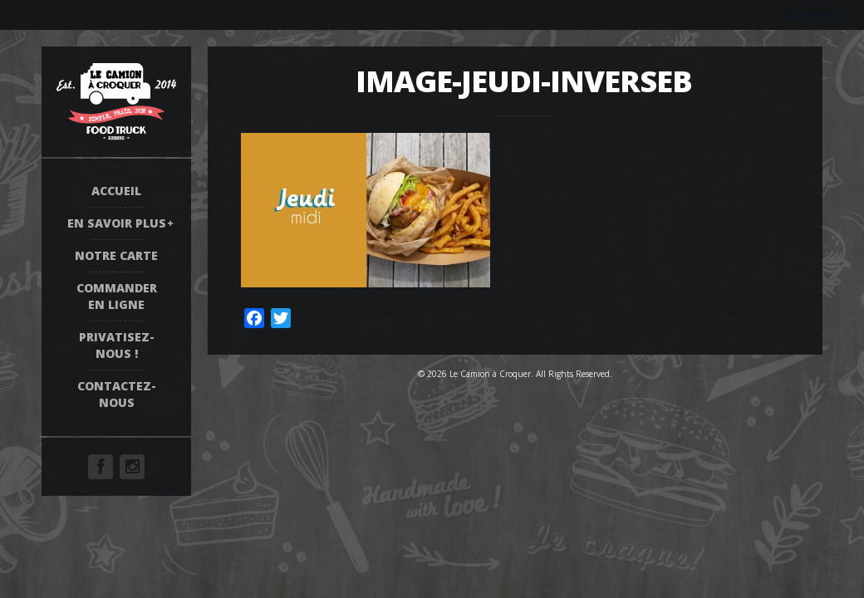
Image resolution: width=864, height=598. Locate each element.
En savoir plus (116, 223)
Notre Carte (116, 255)
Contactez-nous (116, 394)
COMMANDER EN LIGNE (116, 296)
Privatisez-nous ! (117, 345)
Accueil (116, 191)
